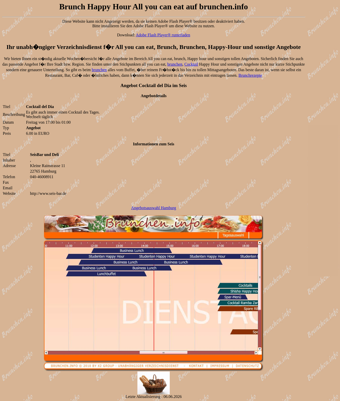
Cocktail (191, 64)
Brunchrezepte (250, 75)
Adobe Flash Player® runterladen (163, 35)
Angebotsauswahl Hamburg (153, 208)
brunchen (174, 64)
